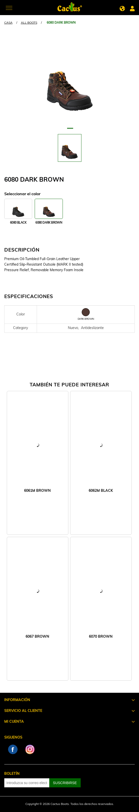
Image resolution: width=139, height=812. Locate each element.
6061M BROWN (37, 491)
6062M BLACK (101, 491)
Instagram (30, 749)
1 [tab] (69, 130)
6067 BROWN (37, 637)
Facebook (13, 749)
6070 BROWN (101, 637)
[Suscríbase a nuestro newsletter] (27, 782)
